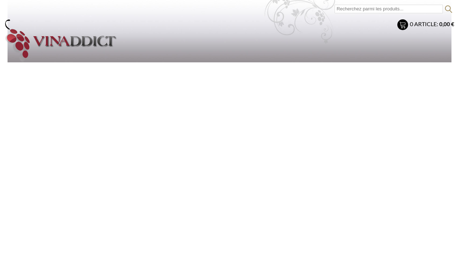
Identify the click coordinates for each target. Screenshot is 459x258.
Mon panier (403, 25)
